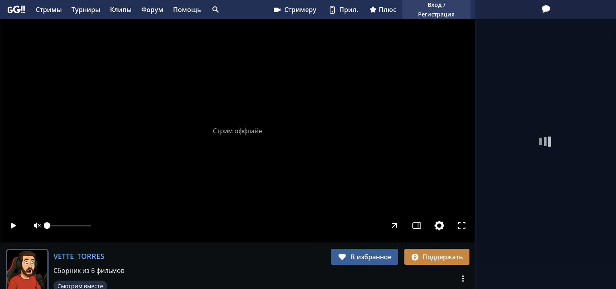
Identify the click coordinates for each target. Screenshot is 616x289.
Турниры (85, 9)
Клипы (121, 9)
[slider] (69, 225)
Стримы (49, 9)
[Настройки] (439, 225)
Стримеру (294, 9)
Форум (152, 9)
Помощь (187, 9)
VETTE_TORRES (78, 256)
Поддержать (437, 256)
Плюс (382, 9)
